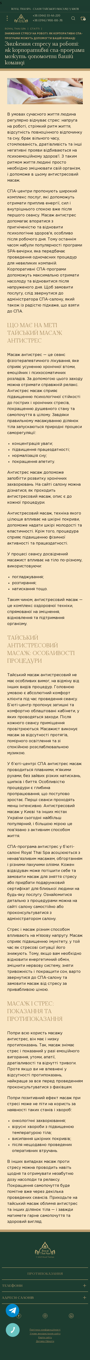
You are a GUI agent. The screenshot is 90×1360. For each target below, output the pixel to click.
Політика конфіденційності (45, 1330)
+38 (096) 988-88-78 (48, 20)
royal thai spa (15, 29)
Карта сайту (45, 1337)
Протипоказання (45, 1273)
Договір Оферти (45, 1341)
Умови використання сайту (45, 1334)
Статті (35, 29)
